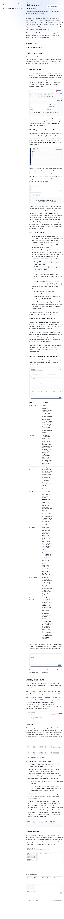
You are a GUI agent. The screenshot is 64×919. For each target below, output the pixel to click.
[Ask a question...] (44, 892)
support (34, 812)
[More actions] (21, 4)
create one (55, 123)
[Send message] (61, 893)
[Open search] (16, 4)
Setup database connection (34, 47)
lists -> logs (45, 728)
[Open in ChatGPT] (53, 6)
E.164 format (45, 544)
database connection (51, 142)
